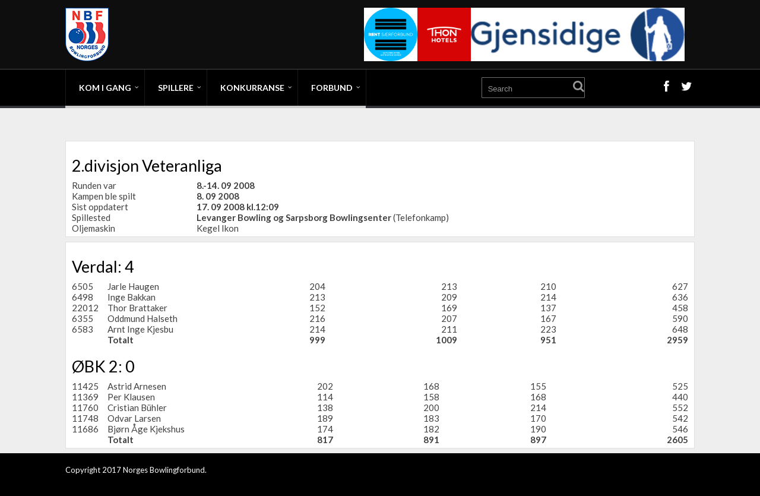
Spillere (176, 88)
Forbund (332, 88)
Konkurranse (252, 88)
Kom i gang (105, 88)
